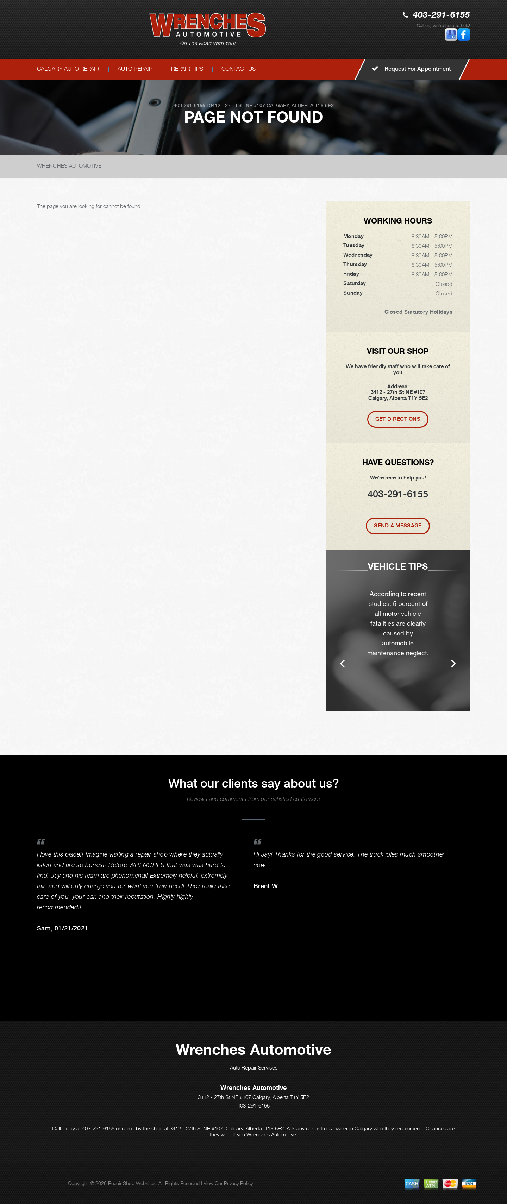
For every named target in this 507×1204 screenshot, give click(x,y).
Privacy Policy (238, 1183)
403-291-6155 (441, 15)
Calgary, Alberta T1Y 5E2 (300, 105)
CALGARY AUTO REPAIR (68, 68)
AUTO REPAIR (135, 68)
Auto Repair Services (253, 1067)
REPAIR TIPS (187, 68)
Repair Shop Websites (132, 1183)
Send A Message (397, 525)
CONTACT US (238, 68)
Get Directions (397, 419)
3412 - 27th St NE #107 (237, 105)
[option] (398, 630)
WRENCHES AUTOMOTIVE (69, 165)
